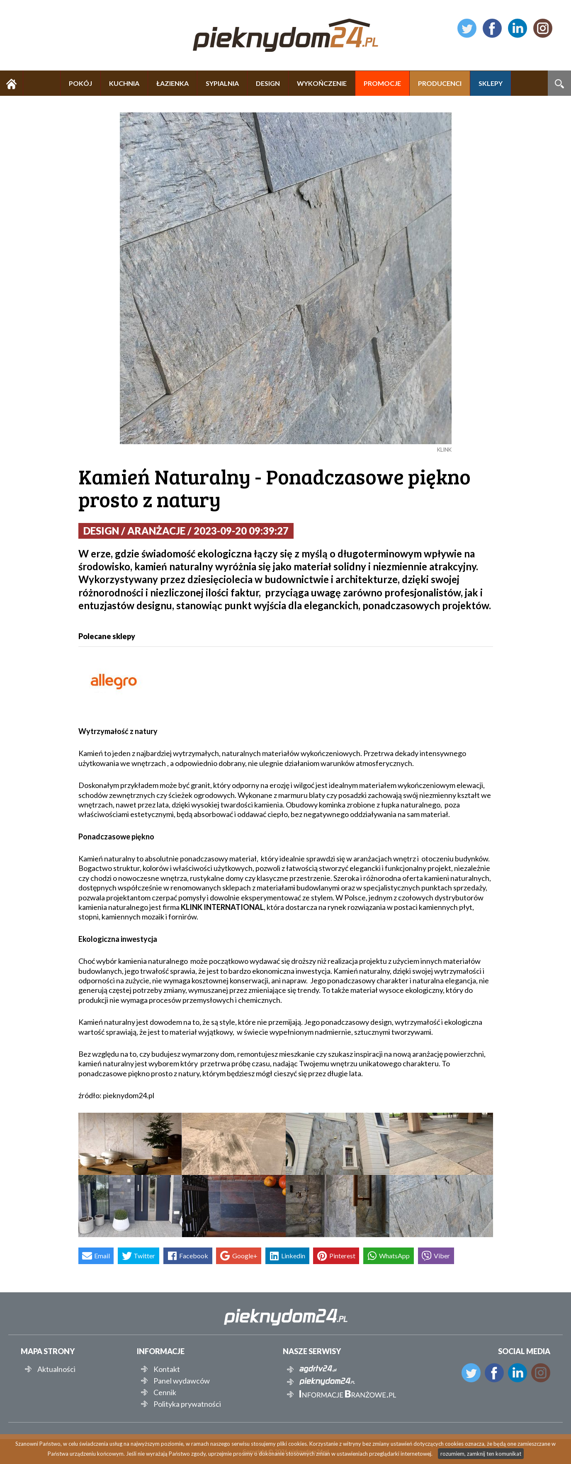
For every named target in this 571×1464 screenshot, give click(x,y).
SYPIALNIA (222, 83)
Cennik (164, 1392)
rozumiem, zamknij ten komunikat (480, 1453)
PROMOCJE (382, 83)
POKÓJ (80, 83)
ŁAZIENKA (172, 83)
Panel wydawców (181, 1380)
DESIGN (268, 83)
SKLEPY (491, 83)
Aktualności (56, 1369)
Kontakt (166, 1369)
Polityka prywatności (187, 1403)
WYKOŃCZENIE (322, 83)
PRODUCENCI (440, 83)
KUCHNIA (124, 83)
